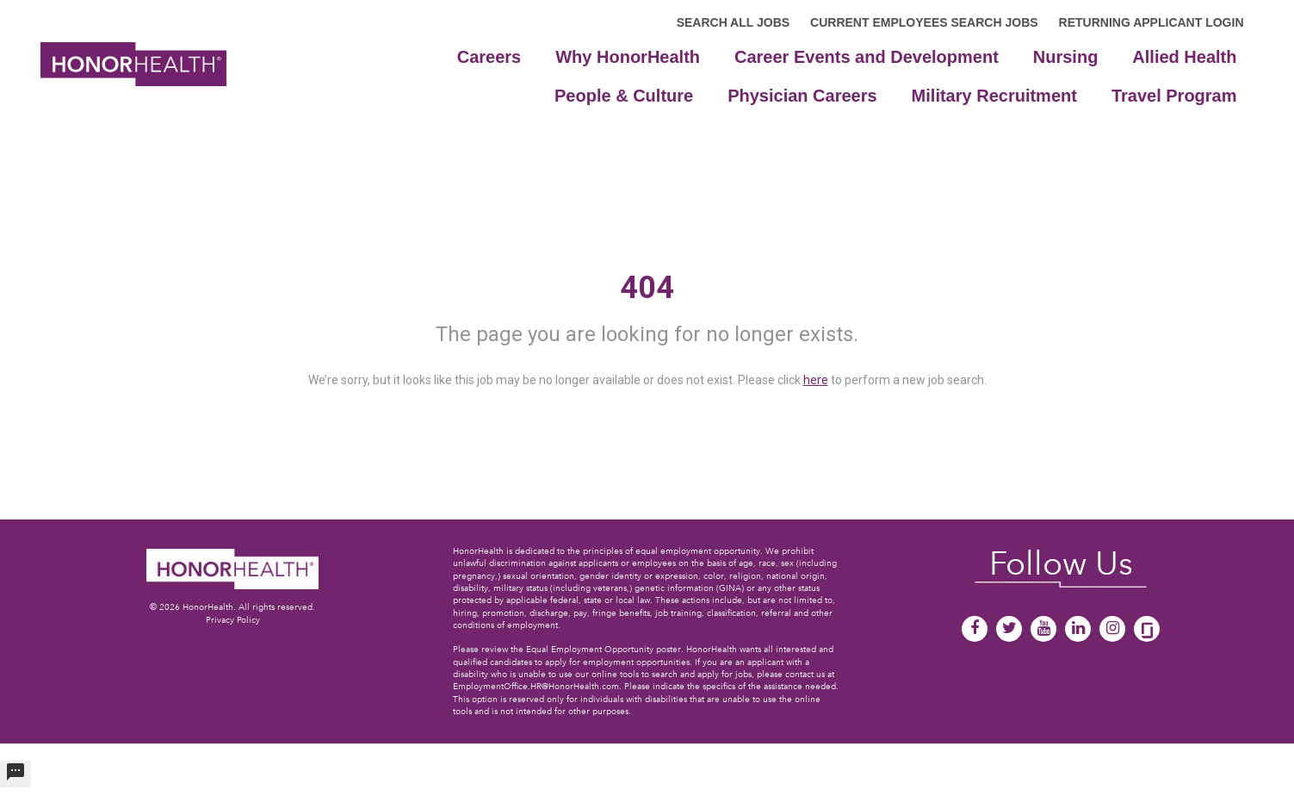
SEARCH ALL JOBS (733, 22)
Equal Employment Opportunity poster (603, 649)
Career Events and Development (866, 56)
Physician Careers (801, 95)
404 (647, 288)
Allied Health (1184, 56)
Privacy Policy (233, 619)
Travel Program (1174, 95)
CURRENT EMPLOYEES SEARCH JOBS (923, 22)
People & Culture (623, 95)
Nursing (1066, 56)
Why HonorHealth (627, 56)
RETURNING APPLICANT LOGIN (1151, 22)
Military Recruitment (994, 95)
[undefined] (15, 774)
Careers (489, 56)
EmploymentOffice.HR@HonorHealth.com (536, 686)
